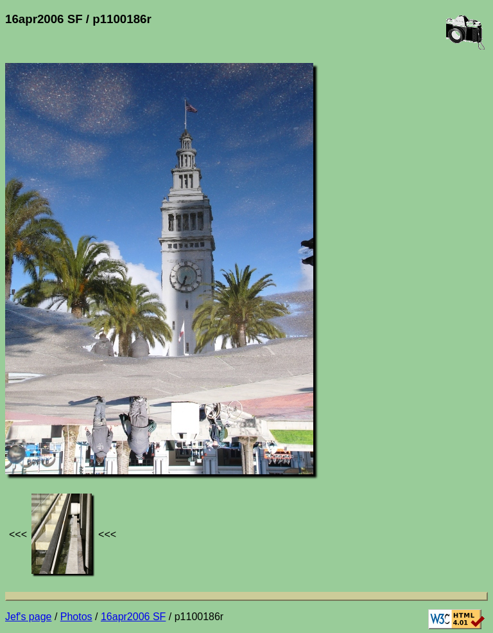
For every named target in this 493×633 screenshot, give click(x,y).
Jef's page (28, 616)
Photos (76, 616)
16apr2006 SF (133, 616)
